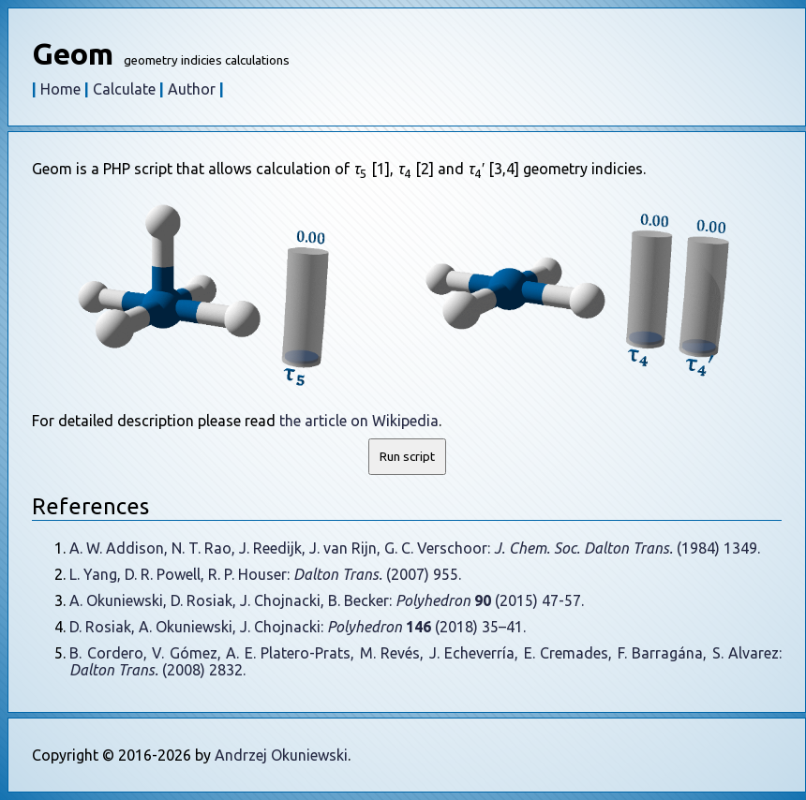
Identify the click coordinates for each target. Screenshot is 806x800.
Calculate (124, 89)
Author (192, 89)
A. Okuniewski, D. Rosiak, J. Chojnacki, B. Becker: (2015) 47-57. (326, 600)
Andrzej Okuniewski (281, 755)
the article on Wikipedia (359, 420)
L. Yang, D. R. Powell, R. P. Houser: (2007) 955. (265, 574)
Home (60, 89)
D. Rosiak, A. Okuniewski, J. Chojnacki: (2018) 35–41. (297, 626)
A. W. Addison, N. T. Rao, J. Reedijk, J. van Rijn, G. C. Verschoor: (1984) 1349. (414, 548)
